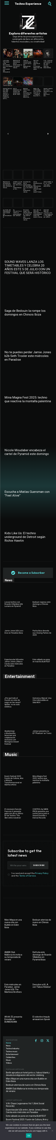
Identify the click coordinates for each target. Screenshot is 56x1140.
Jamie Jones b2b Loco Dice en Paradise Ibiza (27, 64)
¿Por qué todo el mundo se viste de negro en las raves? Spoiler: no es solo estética (12, 702)
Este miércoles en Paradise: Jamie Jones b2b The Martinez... (38, 187)
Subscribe (39, 865)
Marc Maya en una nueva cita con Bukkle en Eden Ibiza (13, 923)
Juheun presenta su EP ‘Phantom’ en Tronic (42, 732)
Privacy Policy (41, 873)
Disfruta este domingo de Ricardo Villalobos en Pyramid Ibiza (28, 187)
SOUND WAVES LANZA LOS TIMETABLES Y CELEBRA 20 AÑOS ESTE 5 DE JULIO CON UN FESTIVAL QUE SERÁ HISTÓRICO (27, 267)
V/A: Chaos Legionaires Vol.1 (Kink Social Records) (48, 64)
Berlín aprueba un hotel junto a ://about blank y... (37, 92)
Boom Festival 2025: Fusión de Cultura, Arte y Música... (27, 93)
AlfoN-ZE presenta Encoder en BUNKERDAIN (7, 213)
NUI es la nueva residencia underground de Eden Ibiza (38, 213)
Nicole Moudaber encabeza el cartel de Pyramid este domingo (26, 452)
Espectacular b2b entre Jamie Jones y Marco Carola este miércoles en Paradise (13, 662)
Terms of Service (27, 875)
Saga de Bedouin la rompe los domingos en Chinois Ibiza (25, 312)
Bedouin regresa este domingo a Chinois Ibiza (17, 64)
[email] (18, 865)
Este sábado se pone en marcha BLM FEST (17, 91)
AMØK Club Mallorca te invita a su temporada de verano (13, 956)
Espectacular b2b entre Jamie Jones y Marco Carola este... (7, 93)
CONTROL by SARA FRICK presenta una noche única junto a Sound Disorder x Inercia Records (41, 813)
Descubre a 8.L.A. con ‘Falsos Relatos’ (48, 184)
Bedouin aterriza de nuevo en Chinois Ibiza (7, 184)
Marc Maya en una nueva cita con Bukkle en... (48, 92)
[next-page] (48, 133)
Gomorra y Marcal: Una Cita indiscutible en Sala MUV (42, 700)
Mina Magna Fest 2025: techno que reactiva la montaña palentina (27, 399)
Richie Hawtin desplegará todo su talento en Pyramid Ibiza (27, 215)
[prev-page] (8, 133)
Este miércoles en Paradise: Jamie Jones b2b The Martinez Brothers (13, 988)
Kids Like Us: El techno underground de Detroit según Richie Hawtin (24, 536)
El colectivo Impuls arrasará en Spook (17, 212)
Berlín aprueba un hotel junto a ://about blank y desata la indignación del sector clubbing (28, 1073)
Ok (28, 1136)
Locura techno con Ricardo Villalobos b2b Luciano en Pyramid (7, 66)
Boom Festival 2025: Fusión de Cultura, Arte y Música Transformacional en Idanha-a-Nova (27, 1120)
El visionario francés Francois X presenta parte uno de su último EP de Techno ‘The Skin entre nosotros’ (13, 813)
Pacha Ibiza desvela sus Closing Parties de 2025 (42, 633)
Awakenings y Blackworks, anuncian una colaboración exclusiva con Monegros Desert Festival (11, 737)
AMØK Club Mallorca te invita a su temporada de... (17, 185)
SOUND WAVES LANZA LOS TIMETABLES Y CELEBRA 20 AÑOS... (48, 213)
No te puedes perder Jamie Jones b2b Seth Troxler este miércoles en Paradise (27, 355)
